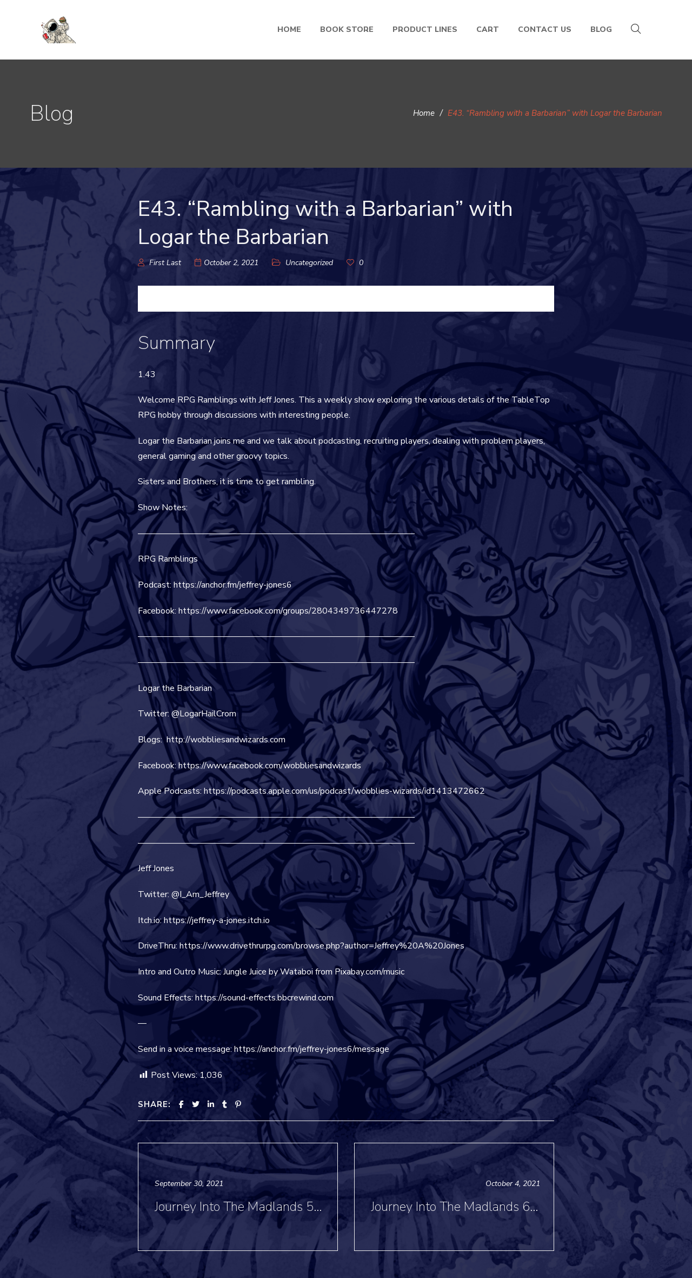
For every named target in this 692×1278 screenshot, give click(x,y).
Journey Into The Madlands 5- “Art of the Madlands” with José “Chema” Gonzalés (239, 1206)
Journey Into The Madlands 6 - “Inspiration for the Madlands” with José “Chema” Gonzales (455, 1206)
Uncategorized (309, 263)
